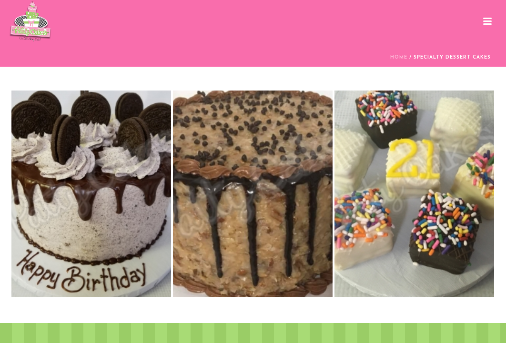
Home (398, 57)
